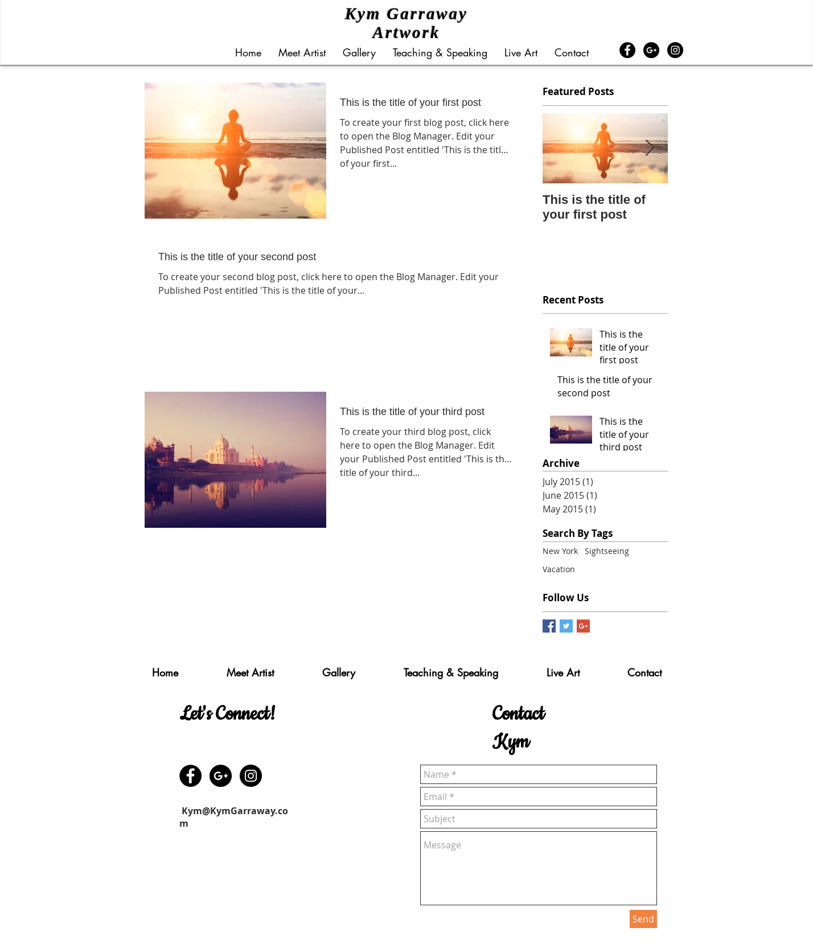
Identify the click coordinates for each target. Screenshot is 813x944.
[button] (359, 52)
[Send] (643, 919)
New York (560, 550)
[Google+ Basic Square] (583, 626)
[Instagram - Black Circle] (675, 50)
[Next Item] (649, 148)
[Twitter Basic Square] (566, 626)
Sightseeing (607, 550)
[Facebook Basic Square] (549, 626)
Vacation (559, 569)
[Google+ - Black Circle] (651, 50)
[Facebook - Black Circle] (627, 50)
